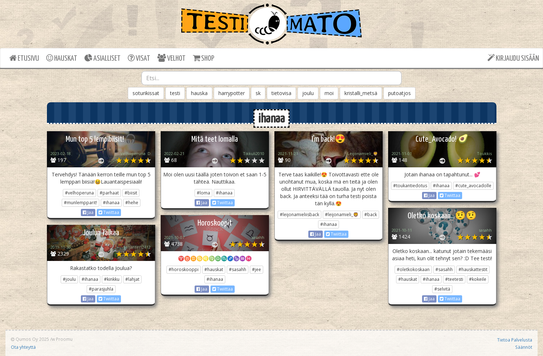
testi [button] (175, 93)
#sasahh (444, 269)
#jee (256, 269)
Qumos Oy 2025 (30, 339)
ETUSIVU (24, 58)
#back (370, 214)
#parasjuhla (101, 289)
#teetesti (454, 279)
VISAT (139, 58)
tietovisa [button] (281, 93)
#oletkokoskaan (413, 269)
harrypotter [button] (231, 93)
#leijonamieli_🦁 (342, 214)
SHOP (203, 58)
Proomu (64, 339)
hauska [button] (199, 93)
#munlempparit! (80, 203)
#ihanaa (111, 203)
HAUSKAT (61, 58)
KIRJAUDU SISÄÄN (513, 58)
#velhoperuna (79, 193)
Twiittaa (109, 212)
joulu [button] (308, 93)
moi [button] (329, 93)
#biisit (131, 193)
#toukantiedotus (410, 186)
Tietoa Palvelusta (514, 340)
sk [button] (258, 93)
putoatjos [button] (399, 93)
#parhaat (109, 193)
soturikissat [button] (146, 93)
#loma (203, 193)
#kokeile (477, 279)
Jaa (88, 212)
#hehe (131, 203)
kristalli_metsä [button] (360, 93)
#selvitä (442, 289)
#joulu (69, 279)
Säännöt (523, 347)
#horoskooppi (184, 269)
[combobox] (271, 78)
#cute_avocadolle (473, 186)
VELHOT (171, 58)
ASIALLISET (102, 58)
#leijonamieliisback (299, 214)
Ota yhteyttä (23, 347)
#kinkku (112, 279)
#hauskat (407, 279)
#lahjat (132, 279)
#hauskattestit (473, 269)
